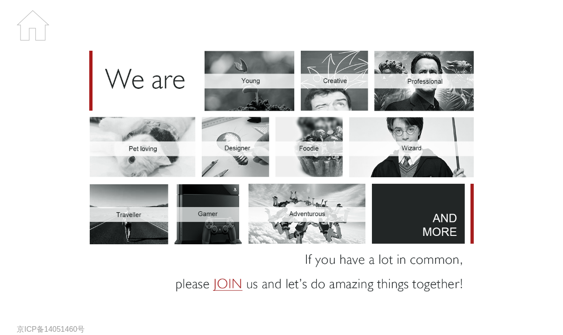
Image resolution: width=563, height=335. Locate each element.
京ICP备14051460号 (51, 329)
